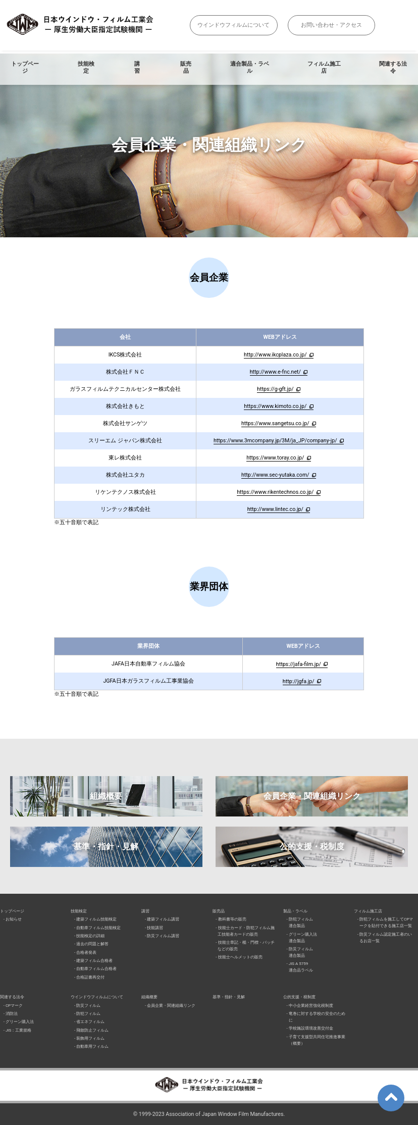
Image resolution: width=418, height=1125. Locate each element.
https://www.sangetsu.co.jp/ (275, 423)
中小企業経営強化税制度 (311, 1005)
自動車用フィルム (92, 1046)
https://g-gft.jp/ (275, 389)
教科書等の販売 (232, 919)
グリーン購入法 (20, 1021)
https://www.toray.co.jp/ (275, 457)
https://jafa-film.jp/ (298, 664)
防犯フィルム (88, 1013)
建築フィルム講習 (163, 919)
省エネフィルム (90, 1021)
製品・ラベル (295, 911)
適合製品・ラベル (249, 67)
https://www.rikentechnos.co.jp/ (275, 492)
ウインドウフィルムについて (233, 25)
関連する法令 (12, 997)
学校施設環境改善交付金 (311, 1028)
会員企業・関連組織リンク (312, 796)
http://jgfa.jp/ (299, 681)
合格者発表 (86, 952)
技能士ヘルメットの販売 (240, 957)
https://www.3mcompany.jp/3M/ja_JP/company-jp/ (275, 440)
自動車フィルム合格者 (96, 968)
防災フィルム (88, 1005)
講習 (137, 67)
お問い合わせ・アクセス (331, 25)
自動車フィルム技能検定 (98, 928)
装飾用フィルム (90, 1038)
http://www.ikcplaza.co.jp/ (275, 354)
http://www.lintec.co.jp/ (275, 509)
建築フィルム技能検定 (96, 919)
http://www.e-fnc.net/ (275, 372)
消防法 (12, 1013)
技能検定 (86, 67)
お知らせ (14, 919)
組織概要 (106, 796)
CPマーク (14, 1005)
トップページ (25, 67)
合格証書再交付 (90, 977)
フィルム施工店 (324, 67)
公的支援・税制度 (312, 846)
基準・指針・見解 (106, 846)
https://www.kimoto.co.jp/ (275, 406)
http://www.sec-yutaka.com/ (275, 475)
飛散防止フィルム (92, 1030)
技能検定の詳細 (90, 936)
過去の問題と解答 (92, 944)
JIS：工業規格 (18, 1030)
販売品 (185, 67)
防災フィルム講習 (163, 936)
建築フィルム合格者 (94, 960)
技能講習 (155, 928)
